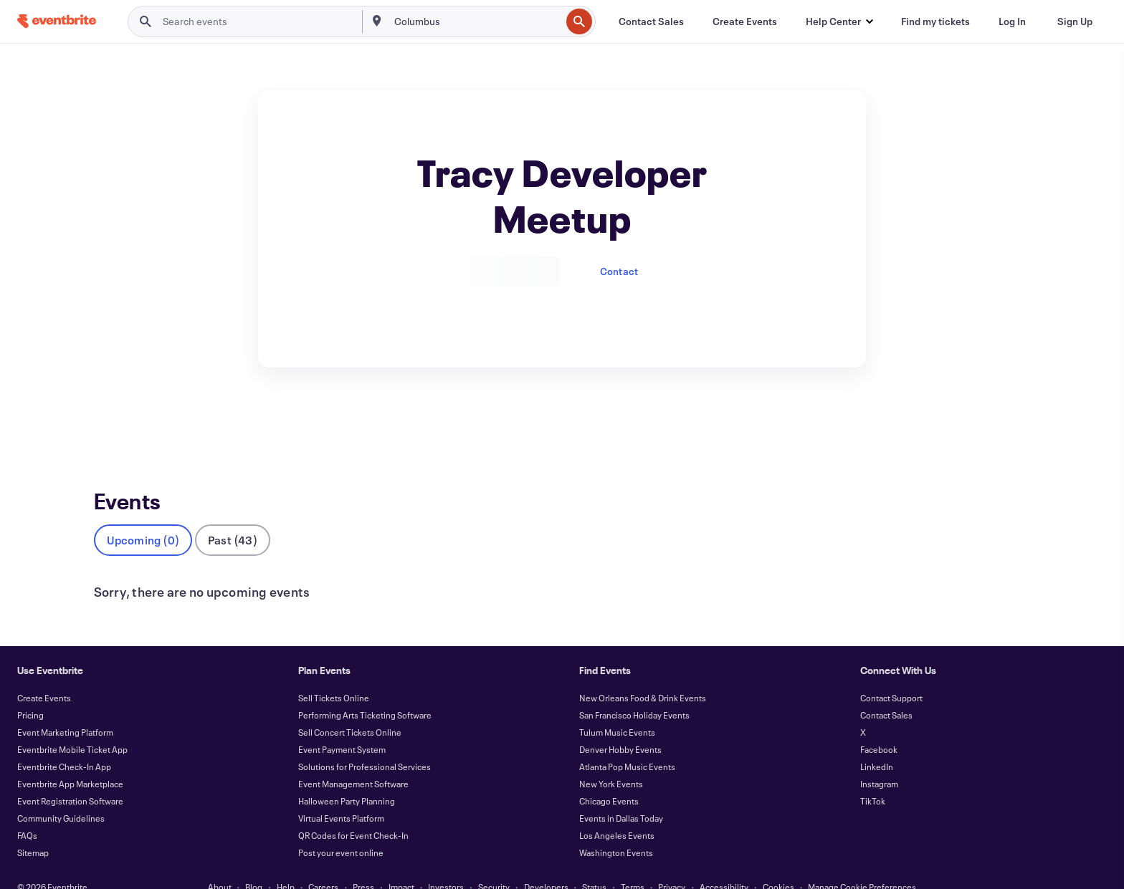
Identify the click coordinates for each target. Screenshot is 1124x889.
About (220, 863)
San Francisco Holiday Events (634, 691)
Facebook (878, 725)
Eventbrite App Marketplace (70, 760)
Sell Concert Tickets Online (349, 708)
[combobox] (476, 21)
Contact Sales (886, 691)
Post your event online (341, 829)
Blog (253, 863)
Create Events (44, 674)
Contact (619, 271)
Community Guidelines (61, 794)
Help (286, 863)
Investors (446, 863)
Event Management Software (353, 760)
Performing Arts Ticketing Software (365, 691)
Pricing (30, 691)
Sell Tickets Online (333, 674)
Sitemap (33, 829)
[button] (839, 21)
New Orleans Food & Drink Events (642, 674)
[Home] (56, 21)
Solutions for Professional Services (364, 743)
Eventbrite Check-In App (64, 743)
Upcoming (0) (143, 516)
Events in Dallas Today (621, 794)
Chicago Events (609, 777)
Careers (323, 863)
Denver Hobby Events (620, 725)
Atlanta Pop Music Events (627, 743)
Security (494, 863)
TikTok (872, 777)
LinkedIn (876, 743)
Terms (632, 863)
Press (363, 863)
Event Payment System (342, 725)
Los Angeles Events (616, 811)
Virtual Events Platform (341, 794)
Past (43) (232, 516)
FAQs (27, 811)
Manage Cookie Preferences (862, 863)
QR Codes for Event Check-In (353, 811)
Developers (546, 863)
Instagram (879, 760)
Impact (401, 863)
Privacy (671, 863)
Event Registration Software (70, 777)
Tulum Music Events (617, 708)
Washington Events (616, 829)
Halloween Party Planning (346, 777)
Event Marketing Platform (65, 708)
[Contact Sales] (651, 21)
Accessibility (724, 863)
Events (109, 420)
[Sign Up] (1075, 21)
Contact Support (891, 674)
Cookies (778, 863)
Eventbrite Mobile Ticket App (72, 725)
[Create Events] (745, 21)
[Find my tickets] (935, 21)
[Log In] (1012, 21)
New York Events (611, 760)
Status (594, 863)
